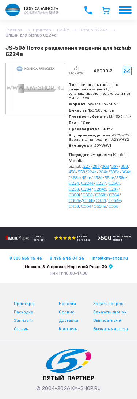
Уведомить (127, 71)
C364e (75, 200)
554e (109, 177)
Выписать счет (108, 320)
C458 (74, 206)
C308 (87, 194)
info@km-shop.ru (110, 258)
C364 (114, 194)
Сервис (66, 312)
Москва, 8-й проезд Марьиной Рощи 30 (66, 266)
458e (97, 177)
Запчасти (23, 320)
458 (72, 171)
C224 (74, 183)
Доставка (68, 320)
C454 (101, 200)
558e (120, 177)
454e (86, 177)
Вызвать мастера (110, 329)
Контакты (68, 329)
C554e (100, 206)
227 (87, 166)
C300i (74, 194)
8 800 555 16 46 (25, 258)
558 (81, 171)
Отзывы (21, 329)
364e (126, 171)
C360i (101, 194)
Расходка (23, 312)
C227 (101, 183)
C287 (113, 189)
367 (115, 166)
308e (114, 171)
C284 (86, 189)
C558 (113, 206)
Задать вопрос (108, 303)
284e (103, 171)
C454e (114, 200)
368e (74, 177)
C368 (88, 200)
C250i (114, 183)
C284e (100, 189)
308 (105, 166)
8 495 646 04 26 (67, 258)
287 (96, 166)
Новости (67, 303)
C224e (87, 183)
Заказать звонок (109, 312)
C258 (74, 189)
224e (91, 171)
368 (124, 166)
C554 (86, 206)
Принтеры (24, 303)
